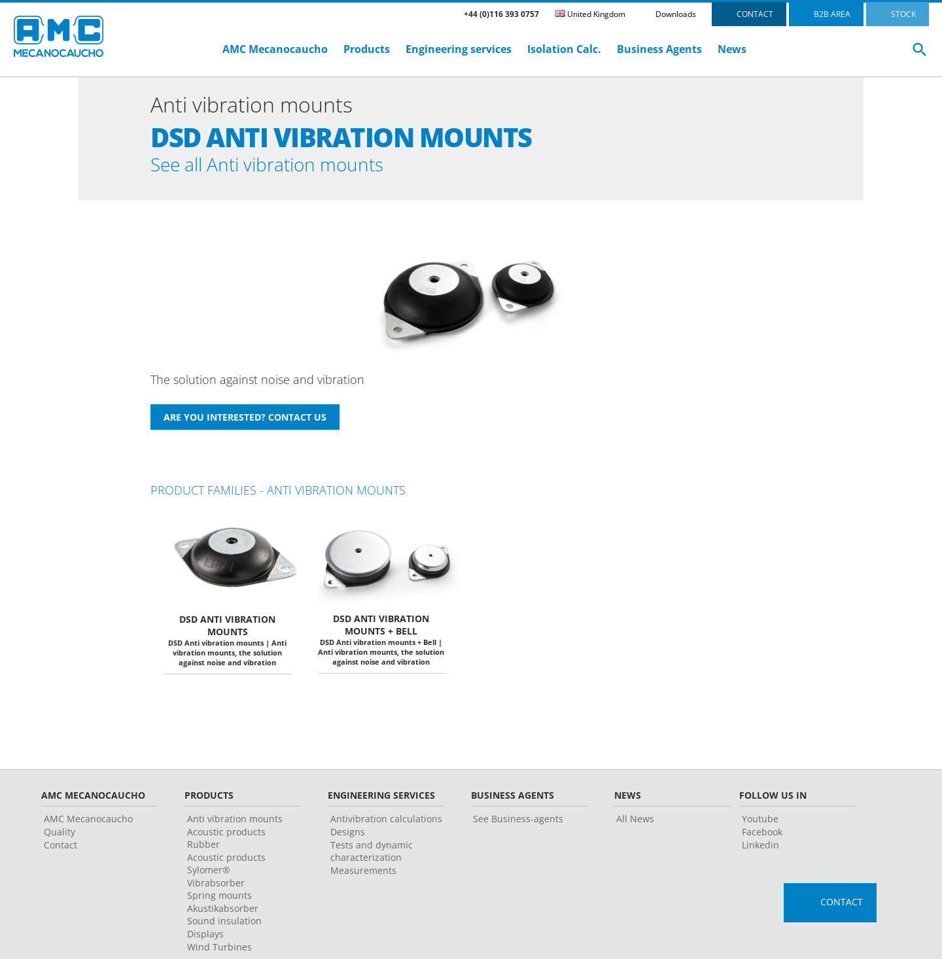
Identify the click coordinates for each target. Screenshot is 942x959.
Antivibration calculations (386, 822)
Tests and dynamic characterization (371, 854)
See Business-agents (518, 822)
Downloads (675, 14)
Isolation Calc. (564, 49)
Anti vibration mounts (235, 822)
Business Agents (659, 49)
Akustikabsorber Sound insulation (224, 917)
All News (635, 822)
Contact (60, 848)
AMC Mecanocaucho (275, 49)
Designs (347, 835)
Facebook (762, 835)
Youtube (760, 822)
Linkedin (760, 848)
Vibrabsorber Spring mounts (219, 892)
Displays (205, 937)
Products (366, 49)
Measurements (363, 873)
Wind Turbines (219, 950)
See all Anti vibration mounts (284, 166)
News (732, 49)
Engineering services (459, 49)
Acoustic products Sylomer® (226, 866)
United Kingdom (590, 14)
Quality (59, 835)
